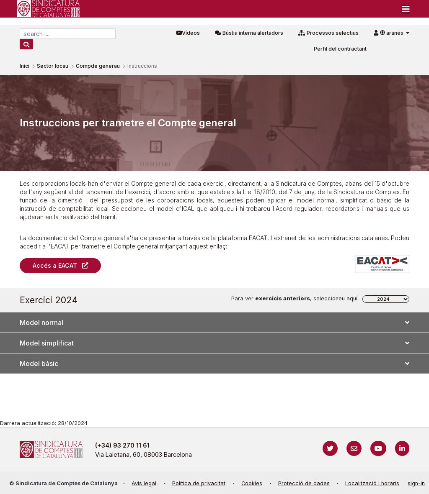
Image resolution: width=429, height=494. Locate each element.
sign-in (416, 483)
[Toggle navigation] (406, 8)
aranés (392, 33)
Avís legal (144, 483)
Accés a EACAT (55, 265)
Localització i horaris (372, 483)
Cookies (251, 483)
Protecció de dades (304, 483)
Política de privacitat (198, 483)
